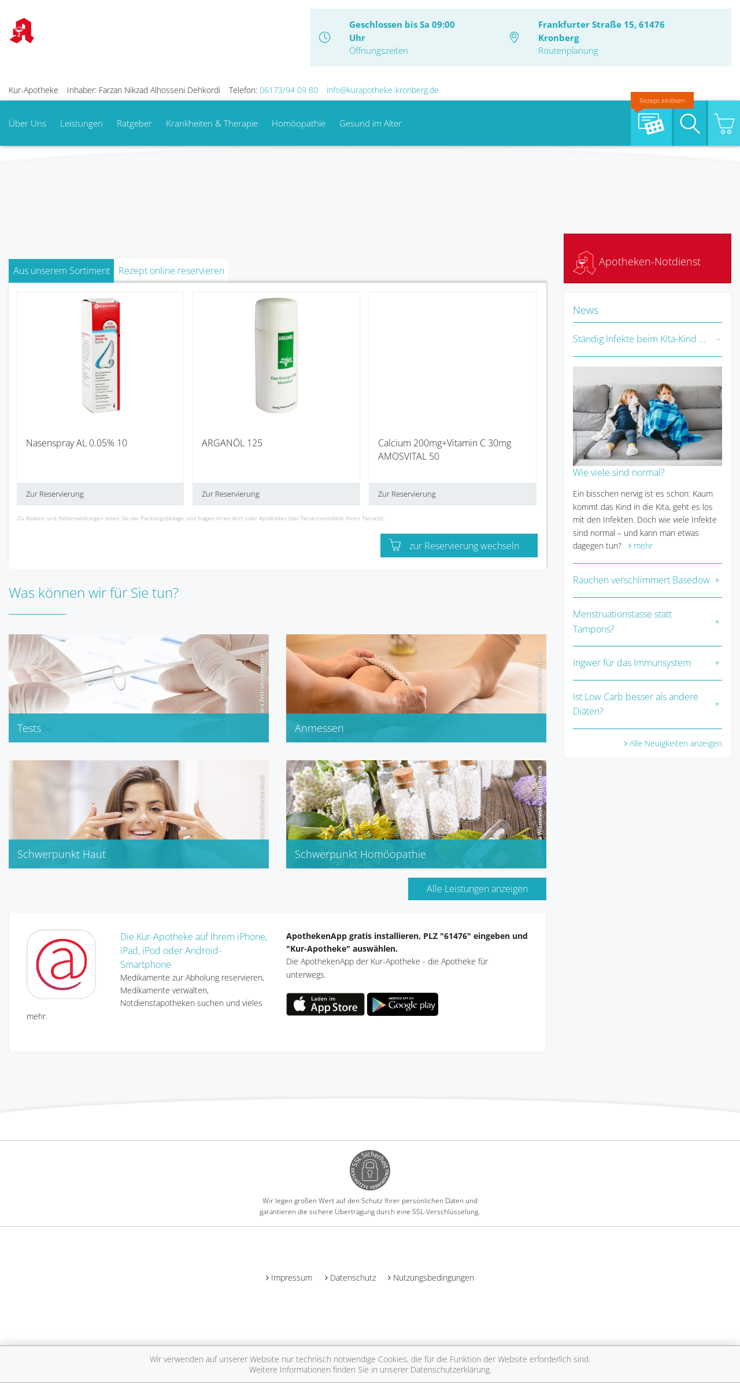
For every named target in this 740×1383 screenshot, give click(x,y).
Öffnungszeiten (378, 50)
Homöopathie (298, 123)
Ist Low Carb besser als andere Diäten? (635, 704)
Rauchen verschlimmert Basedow (641, 580)
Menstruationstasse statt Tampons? (622, 621)
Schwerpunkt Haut (61, 854)
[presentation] (24, 403)
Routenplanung (568, 50)
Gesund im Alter (370, 123)
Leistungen (81, 123)
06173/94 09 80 (289, 89)
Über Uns (27, 123)
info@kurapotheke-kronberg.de (383, 89)
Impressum (291, 1277)
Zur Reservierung (55, 494)
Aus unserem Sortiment (61, 270)
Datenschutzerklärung (450, 1369)
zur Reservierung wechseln (454, 545)
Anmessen (319, 728)
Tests (29, 728)
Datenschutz (353, 1277)
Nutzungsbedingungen (433, 1277)
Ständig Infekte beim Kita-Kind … (639, 338)
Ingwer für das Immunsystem (632, 662)
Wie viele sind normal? (619, 472)
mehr (643, 545)
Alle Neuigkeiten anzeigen (676, 743)
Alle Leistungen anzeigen (477, 888)
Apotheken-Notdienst (637, 261)
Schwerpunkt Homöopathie (360, 854)
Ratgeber (134, 123)
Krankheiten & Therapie (212, 123)
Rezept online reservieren (171, 270)
